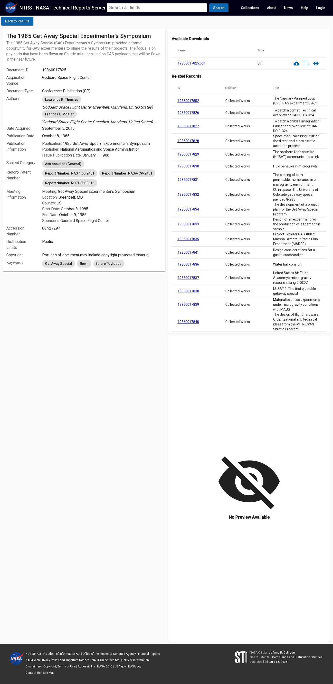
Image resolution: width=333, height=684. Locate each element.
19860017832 (188, 194)
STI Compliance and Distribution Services (295, 657)
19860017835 (188, 239)
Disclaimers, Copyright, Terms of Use (51, 666)
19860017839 (188, 304)
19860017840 (188, 322)
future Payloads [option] (108, 264)
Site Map (48, 673)
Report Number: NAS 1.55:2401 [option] (69, 173)
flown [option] (84, 264)
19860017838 (188, 291)
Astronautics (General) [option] (63, 164)
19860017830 (188, 166)
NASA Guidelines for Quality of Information (120, 660)
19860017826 (188, 113)
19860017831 (188, 180)
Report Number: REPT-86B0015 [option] (69, 183)
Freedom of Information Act (61, 654)
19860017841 (188, 252)
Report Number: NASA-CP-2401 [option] (127, 173)
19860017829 (188, 154)
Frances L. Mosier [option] (59, 114)
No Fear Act (33, 654)
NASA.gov (134, 666)
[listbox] (101, 102)
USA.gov (120, 666)
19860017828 (188, 141)
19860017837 (188, 278)
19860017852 (188, 101)
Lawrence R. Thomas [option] (61, 99)
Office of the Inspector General (103, 654)
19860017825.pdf (191, 63)
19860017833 (188, 224)
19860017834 (188, 209)
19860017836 (188, 264)
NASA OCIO (105, 666)
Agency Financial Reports (143, 654)
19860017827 (188, 126)
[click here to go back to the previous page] (17, 21)
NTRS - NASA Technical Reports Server (62, 8)
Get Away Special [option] (58, 264)
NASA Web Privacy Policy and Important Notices (58, 660)
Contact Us (33, 673)
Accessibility (86, 666)
